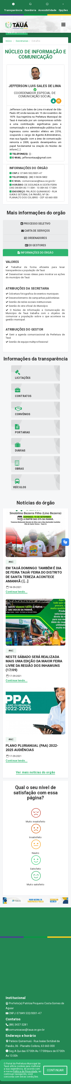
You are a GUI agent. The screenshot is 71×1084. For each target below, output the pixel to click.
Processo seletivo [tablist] (35, 223)
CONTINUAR (55, 1070)
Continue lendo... (16, 591)
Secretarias (22, 41)
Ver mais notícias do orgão (35, 772)
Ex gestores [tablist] (35, 245)
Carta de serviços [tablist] (35, 230)
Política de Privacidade (25, 1071)
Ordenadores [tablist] (35, 237)
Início (9, 41)
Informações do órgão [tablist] (35, 252)
